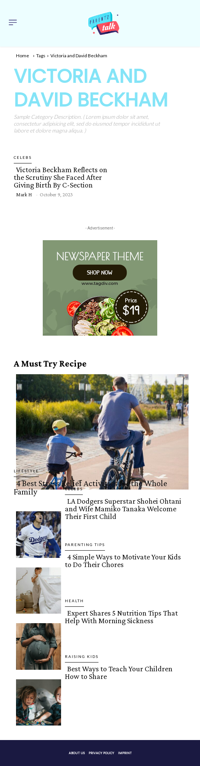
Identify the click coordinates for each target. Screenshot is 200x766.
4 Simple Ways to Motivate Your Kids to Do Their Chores (123, 561)
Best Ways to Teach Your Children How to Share (119, 672)
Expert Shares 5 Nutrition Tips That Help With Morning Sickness (121, 617)
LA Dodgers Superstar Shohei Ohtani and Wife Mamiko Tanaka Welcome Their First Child (123, 508)
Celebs (23, 157)
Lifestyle (26, 471)
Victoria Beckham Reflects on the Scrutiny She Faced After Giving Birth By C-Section (60, 177)
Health (74, 600)
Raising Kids (81, 656)
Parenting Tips (85, 544)
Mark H (24, 194)
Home (22, 55)
